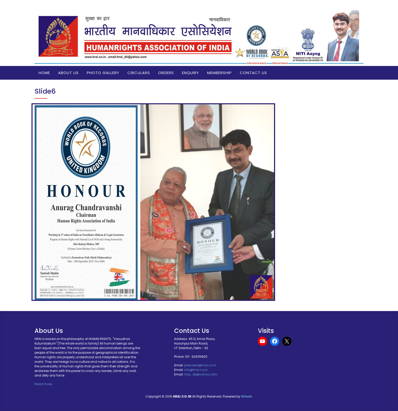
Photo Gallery (103, 72)
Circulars (138, 72)
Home (44, 72)
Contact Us (253, 72)
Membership (219, 72)
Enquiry (190, 72)
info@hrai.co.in (196, 370)
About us (68, 72)
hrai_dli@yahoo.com (201, 374)
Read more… (44, 384)
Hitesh (246, 396)
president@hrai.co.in (200, 365)
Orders (166, 72)
